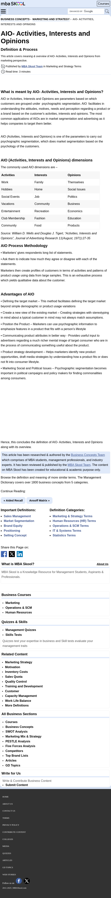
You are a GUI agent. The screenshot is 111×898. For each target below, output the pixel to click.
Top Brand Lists (16, 755)
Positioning (12, 530)
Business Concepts (19, 726)
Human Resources (18, 612)
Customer (12, 691)
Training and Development (24, 686)
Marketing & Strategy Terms (72, 516)
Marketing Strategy (18, 662)
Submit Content (16, 785)
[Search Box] (86, 11)
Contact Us (8, 811)
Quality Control (16, 681)
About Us (102, 564)
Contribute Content (14, 832)
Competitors (14, 751)
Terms (5, 818)
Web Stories (9, 874)
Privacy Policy (10, 825)
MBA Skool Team (32, 66)
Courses (103, 3)
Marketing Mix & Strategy (23, 736)
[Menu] (4, 11)
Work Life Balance (18, 700)
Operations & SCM (18, 607)
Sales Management (17, 516)
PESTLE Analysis (17, 741)
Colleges (7, 839)
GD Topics (12, 765)
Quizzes (6, 853)
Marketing (12, 602)
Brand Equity (13, 525)
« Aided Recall (13, 500)
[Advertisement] (55, 81)
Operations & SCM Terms (71, 525)
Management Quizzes (20, 629)
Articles (11, 760)
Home (5, 797)
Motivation (12, 667)
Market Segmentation (19, 520)
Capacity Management (21, 695)
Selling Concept (15, 535)
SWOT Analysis (16, 731)
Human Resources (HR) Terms (74, 520)
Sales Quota (13, 676)
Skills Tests (13, 634)
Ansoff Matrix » (39, 500)
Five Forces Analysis (20, 746)
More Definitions (17, 705)
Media (5, 846)
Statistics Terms (64, 535)
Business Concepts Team (88, 455)
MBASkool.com (19, 888)
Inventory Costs (16, 671)
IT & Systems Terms (67, 530)
